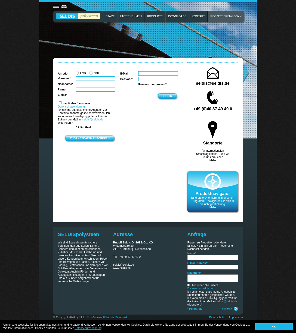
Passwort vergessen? (152, 84)
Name (191, 253)
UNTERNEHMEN (131, 16)
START (110, 16)
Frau (81, 73)
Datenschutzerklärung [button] (88, 328)
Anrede (63, 73)
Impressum (236, 317)
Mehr (213, 160)
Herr (94, 73)
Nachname (65, 84)
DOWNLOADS (177, 16)
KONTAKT (198, 16)
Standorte (212, 143)
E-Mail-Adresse (197, 263)
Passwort (126, 79)
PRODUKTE (155, 16)
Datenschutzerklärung (71, 106)
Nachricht (194, 272)
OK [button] (274, 326)
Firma (62, 89)
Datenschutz (217, 317)
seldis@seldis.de (92, 119)
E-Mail (62, 94)
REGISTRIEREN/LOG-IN (226, 16)
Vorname (64, 78)
